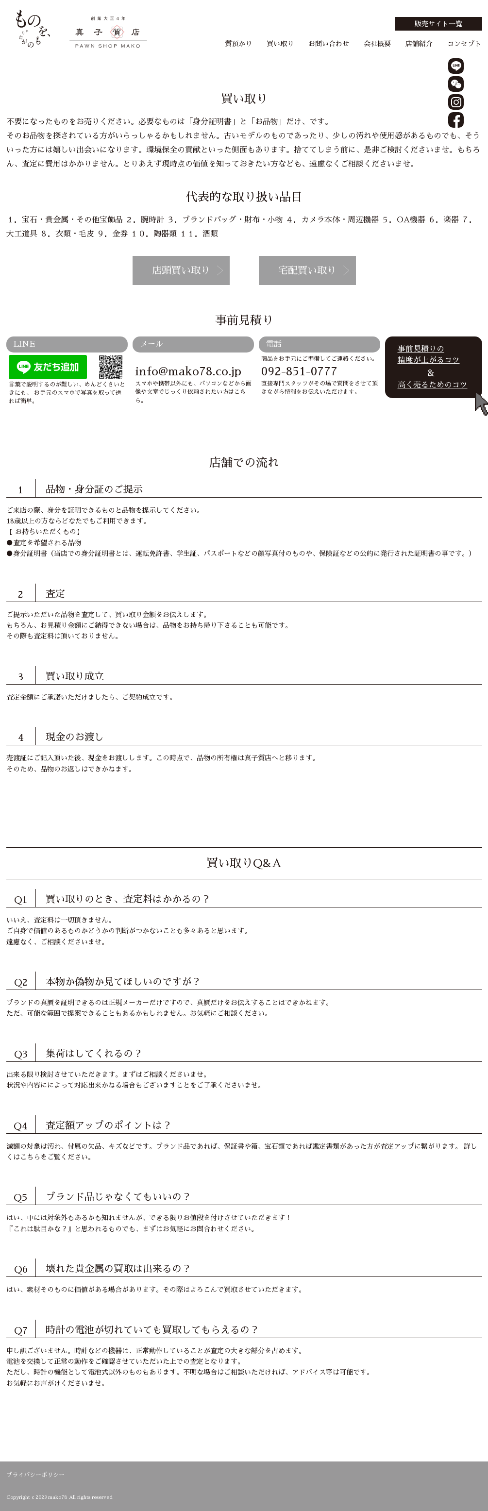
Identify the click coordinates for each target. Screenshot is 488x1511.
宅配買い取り (307, 270)
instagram (456, 102)
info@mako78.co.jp (188, 371)
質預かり (238, 43)
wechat (456, 84)
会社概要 (377, 43)
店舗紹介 (419, 43)
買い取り (280, 43)
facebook (456, 120)
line (456, 66)
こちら (30, 1157)
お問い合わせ (328, 43)
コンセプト (464, 43)
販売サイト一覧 (438, 23)
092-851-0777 (299, 371)
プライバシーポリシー (35, 1475)
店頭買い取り (181, 270)
